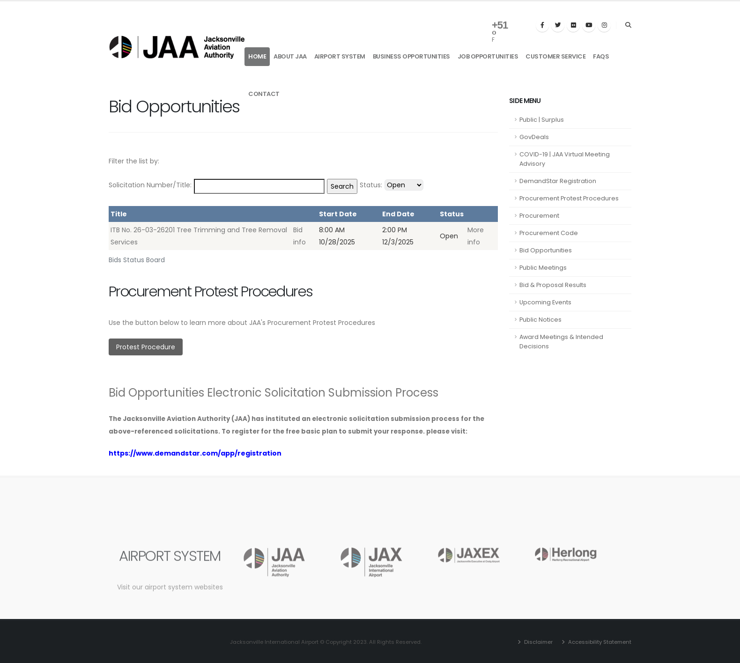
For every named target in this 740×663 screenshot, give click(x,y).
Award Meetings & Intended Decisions (561, 341)
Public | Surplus (541, 120)
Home (257, 56)
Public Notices (540, 320)
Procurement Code (548, 233)
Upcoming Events (545, 302)
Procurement (539, 216)
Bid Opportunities (545, 250)
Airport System (339, 56)
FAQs (601, 56)
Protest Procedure (145, 347)
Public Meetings (543, 268)
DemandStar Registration (557, 181)
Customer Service (555, 56)
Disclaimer (538, 642)
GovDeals (534, 137)
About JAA (290, 56)
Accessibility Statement (599, 642)
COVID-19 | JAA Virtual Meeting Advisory (564, 159)
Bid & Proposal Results (552, 285)
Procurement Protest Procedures (569, 198)
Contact (264, 93)
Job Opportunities (488, 56)
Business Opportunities (411, 56)
